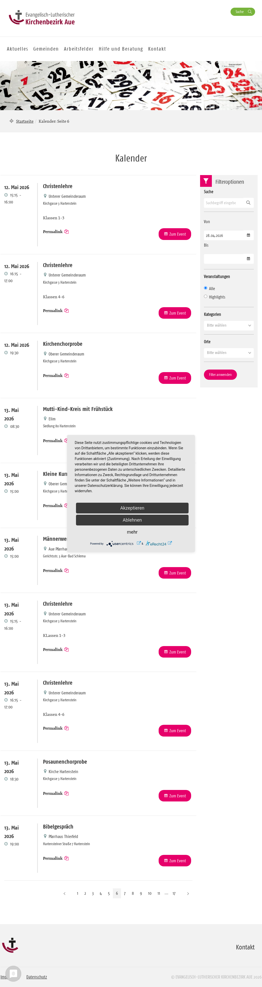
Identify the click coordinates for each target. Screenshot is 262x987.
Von (207, 221)
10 (149, 893)
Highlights (214, 297)
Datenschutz (36, 977)
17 (174, 893)
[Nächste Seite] (188, 893)
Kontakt (157, 49)
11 (159, 893)
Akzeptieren (132, 508)
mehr (132, 532)
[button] (229, 325)
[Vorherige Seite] (64, 893)
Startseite (25, 121)
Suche (240, 11)
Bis (206, 245)
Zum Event (177, 234)
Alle (209, 288)
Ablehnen (132, 520)
